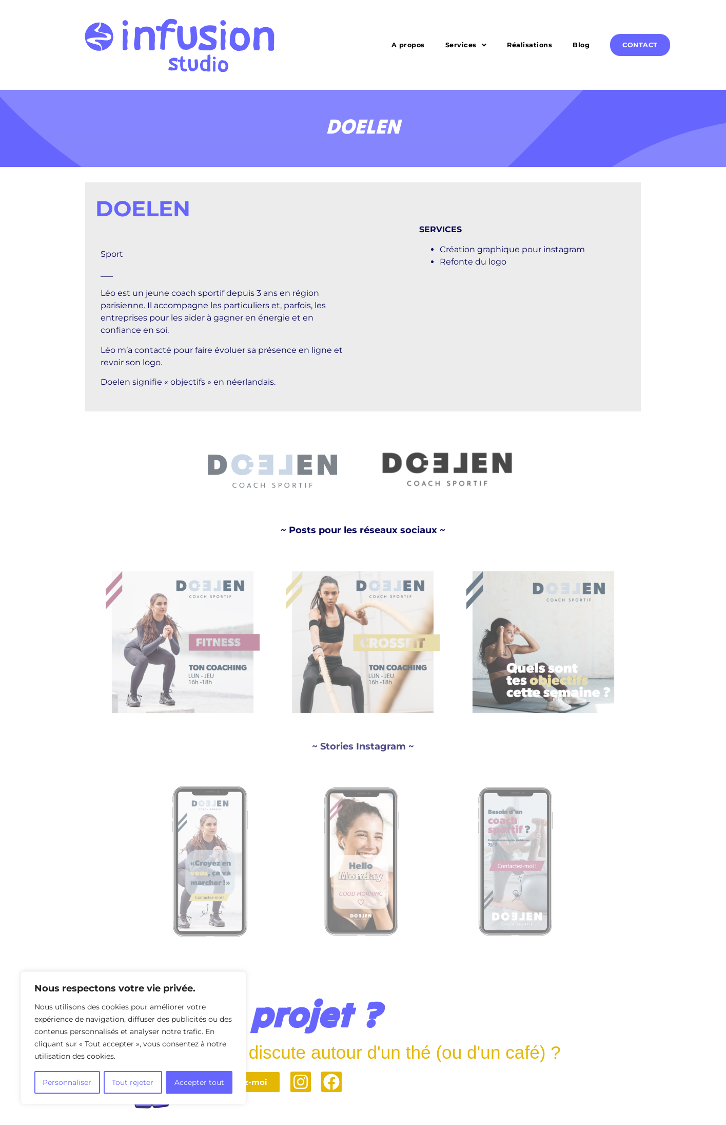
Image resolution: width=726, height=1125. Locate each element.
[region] (133, 1038)
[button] (466, 45)
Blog (581, 45)
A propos (408, 45)
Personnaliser (67, 1082)
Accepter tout (199, 1082)
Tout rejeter (132, 1082)
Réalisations (529, 45)
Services (466, 45)
